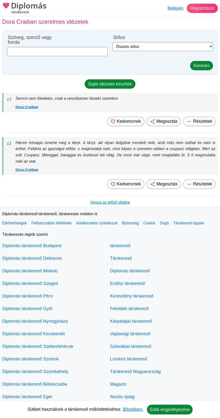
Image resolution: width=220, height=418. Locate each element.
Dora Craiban (27, 107)
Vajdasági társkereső (130, 333)
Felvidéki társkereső (129, 308)
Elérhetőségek (14, 223)
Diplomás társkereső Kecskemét (33, 333)
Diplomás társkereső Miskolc (30, 270)
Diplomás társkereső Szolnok (30, 359)
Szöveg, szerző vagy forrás (30, 40)
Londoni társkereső (128, 359)
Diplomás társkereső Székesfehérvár (37, 346)
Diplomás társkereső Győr (27, 308)
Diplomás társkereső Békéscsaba (34, 384)
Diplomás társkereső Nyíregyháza (35, 321)
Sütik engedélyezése (170, 409)
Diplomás (24, 8)
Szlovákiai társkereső (130, 346)
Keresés (202, 65)
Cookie (149, 223)
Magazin (118, 384)
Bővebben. (133, 409)
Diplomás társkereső (130, 270)
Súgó (164, 223)
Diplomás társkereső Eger (27, 396)
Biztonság (130, 223)
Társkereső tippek (188, 223)
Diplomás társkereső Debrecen (32, 258)
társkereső (120, 245)
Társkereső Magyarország (135, 371)
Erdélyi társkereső (127, 283)
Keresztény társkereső (132, 296)
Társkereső (121, 258)
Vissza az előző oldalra (110, 202)
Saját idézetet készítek (110, 84)
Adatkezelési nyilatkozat (97, 223)
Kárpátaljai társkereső (131, 321)
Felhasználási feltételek (51, 223)
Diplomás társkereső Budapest (32, 245)
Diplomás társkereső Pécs (27, 296)
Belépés (175, 8)
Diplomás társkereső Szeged (30, 283)
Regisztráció (202, 8)
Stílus (119, 37)
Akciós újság (122, 396)
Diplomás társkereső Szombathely (35, 371)
